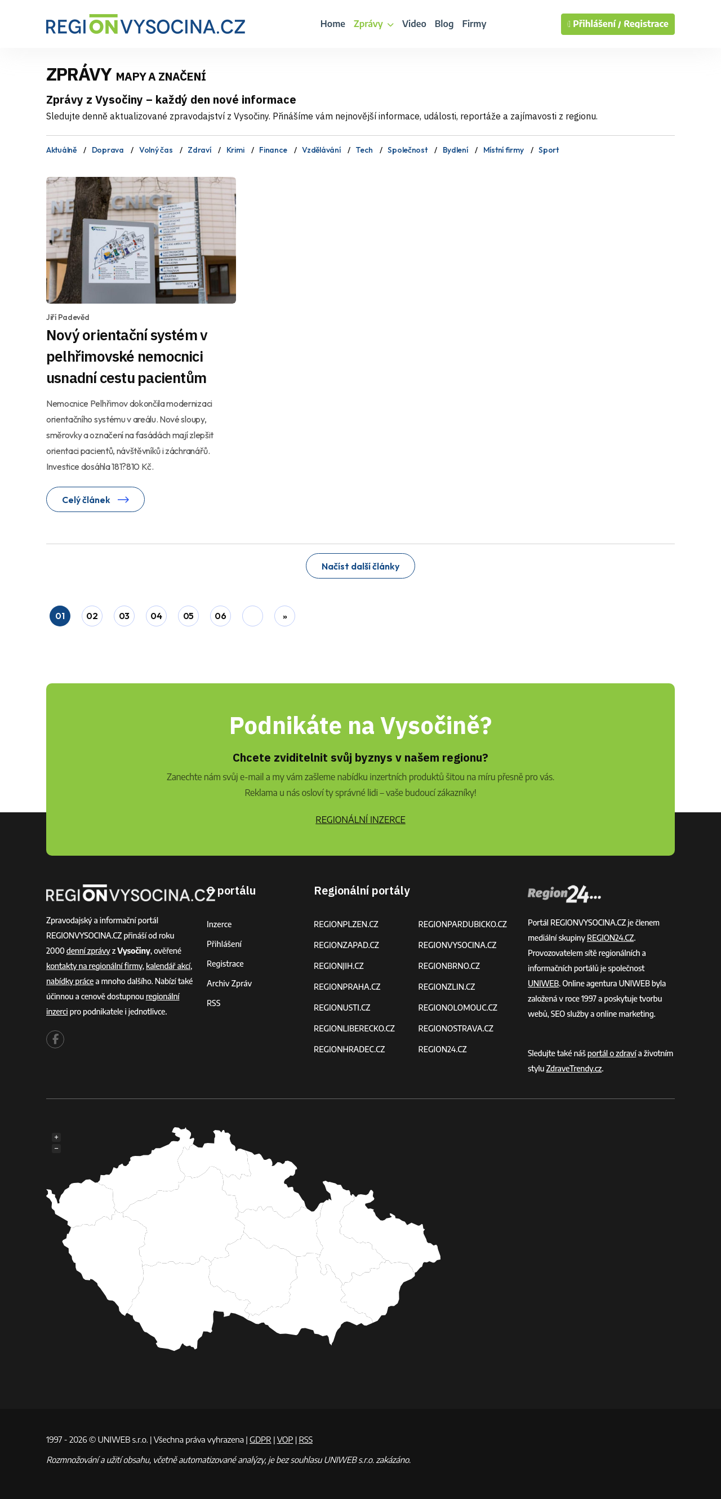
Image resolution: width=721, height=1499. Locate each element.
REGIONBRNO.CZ (449, 966)
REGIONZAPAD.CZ (346, 945)
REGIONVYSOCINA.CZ (458, 945)
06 (220, 615)
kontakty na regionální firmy (94, 966)
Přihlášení (224, 944)
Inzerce (219, 924)
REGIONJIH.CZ (339, 966)
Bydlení (455, 150)
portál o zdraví (612, 1053)
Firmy (474, 23)
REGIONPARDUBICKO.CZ (463, 924)
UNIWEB (543, 983)
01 (59, 615)
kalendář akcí (168, 966)
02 (91, 615)
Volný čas (155, 150)
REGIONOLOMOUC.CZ (458, 1007)
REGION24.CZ (443, 1049)
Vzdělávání (321, 150)
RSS (213, 1003)
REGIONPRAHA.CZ (347, 986)
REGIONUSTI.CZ (342, 1007)
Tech (363, 150)
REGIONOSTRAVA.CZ (456, 1028)
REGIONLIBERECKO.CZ (354, 1028)
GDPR (260, 1439)
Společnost (407, 150)
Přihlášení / (594, 24)
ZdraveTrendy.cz (574, 1068)
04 (156, 615)
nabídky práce (70, 981)
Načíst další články (360, 566)
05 (188, 615)
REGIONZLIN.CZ (447, 986)
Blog (444, 23)
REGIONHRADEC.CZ (349, 1049)
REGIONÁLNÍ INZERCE (360, 819)
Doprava (108, 150)
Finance (273, 150)
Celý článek (95, 499)
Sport (548, 150)
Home (333, 23)
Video (414, 23)
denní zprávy (88, 950)
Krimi (235, 150)
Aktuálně (61, 150)
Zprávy (374, 23)
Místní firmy (503, 150)
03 (124, 615)
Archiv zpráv (229, 983)
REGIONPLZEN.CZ (346, 924)
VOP (285, 1439)
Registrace (646, 24)
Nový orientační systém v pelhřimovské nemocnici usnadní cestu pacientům (126, 356)
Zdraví (199, 150)
